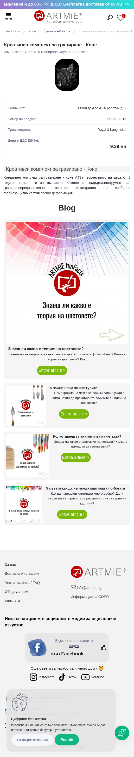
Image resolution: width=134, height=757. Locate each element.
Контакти (12, 601)
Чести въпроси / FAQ (22, 583)
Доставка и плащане (22, 573)
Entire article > (52, 370)
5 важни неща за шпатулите (73, 388)
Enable (66, 740)
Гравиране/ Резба (57, 31)
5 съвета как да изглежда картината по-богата (85, 488)
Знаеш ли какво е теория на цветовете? (46, 349)
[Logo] (58, 17)
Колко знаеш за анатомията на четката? (87, 436)
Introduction (12, 31)
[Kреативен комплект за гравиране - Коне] (67, 75)
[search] (110, 17)
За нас (10, 564)
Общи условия (17, 591)
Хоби (32, 31)
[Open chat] (122, 733)
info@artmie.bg (89, 588)
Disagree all (32, 740)
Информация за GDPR (90, 597)
